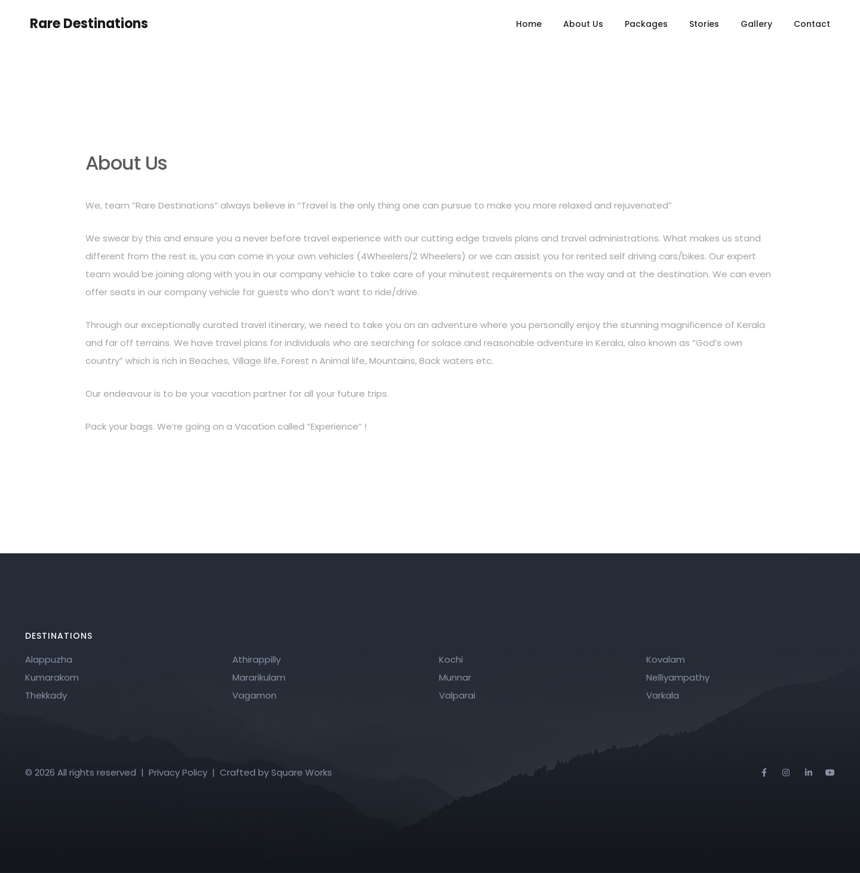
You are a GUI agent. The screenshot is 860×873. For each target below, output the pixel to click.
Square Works (301, 772)
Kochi (451, 659)
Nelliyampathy (678, 677)
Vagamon (254, 695)
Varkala (662, 695)
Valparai (457, 695)
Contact (812, 24)
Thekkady (46, 695)
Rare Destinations (89, 23)
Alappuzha (48, 659)
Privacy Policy (178, 772)
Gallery (756, 24)
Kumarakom (52, 677)
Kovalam (665, 659)
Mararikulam (258, 677)
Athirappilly (256, 659)
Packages (646, 24)
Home (529, 24)
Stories (704, 24)
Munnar (455, 677)
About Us (583, 24)
